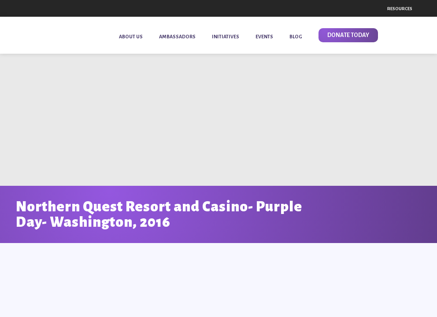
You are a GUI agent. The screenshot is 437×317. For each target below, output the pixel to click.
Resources (399, 8)
